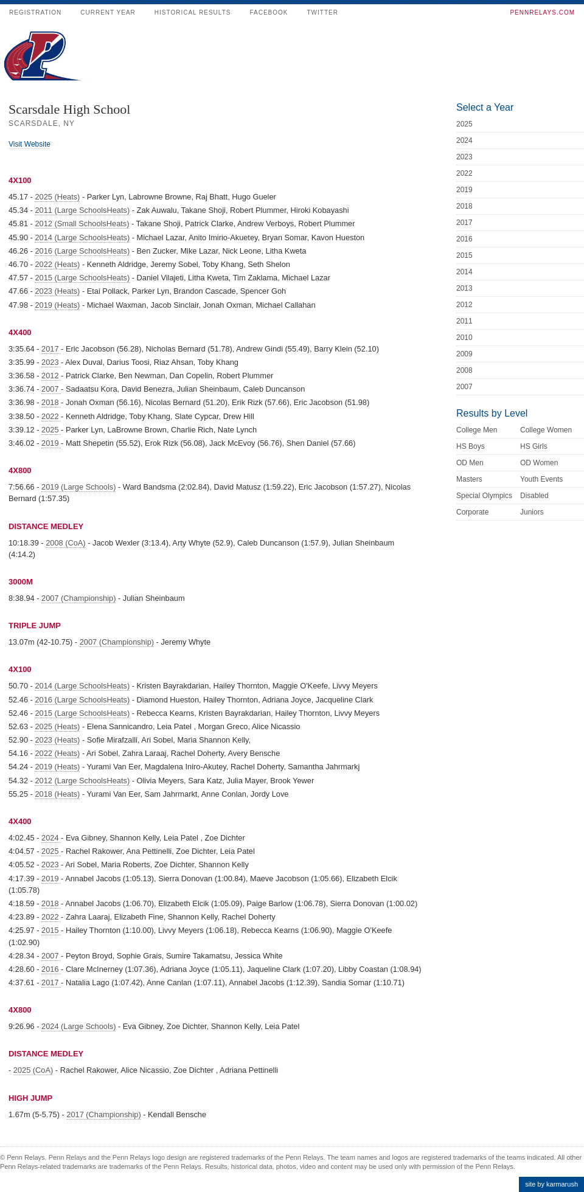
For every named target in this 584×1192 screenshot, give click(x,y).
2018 (51, 402)
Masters (469, 479)
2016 (51, 969)
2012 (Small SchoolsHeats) (82, 223)
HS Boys (470, 446)
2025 (51, 429)
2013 (464, 288)
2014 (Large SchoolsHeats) (82, 237)
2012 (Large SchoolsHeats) (82, 780)
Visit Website (29, 144)
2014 (464, 272)
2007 (51, 388)
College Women (546, 430)
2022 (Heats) (57, 264)
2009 (464, 354)
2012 (51, 375)
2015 (51, 930)
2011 (464, 321)
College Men (476, 430)
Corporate (472, 512)
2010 (464, 337)
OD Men (470, 463)
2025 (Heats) (57, 196)
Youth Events (541, 479)
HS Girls (534, 446)
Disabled (534, 495)
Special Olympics (484, 495)
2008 (464, 370)
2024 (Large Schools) (78, 1026)
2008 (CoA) (65, 542)
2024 (51, 837)
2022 (51, 416)
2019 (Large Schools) (78, 486)
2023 (51, 362)
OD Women (539, 463)
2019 (51, 443)
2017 (51, 348)
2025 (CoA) (33, 1070)
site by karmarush (551, 1184)
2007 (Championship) (78, 598)
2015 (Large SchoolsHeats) (82, 277)
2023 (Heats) (57, 291)
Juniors (532, 512)
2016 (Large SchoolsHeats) (82, 250)
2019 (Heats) (57, 305)
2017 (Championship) (103, 1114)
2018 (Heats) (57, 794)
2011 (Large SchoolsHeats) (82, 210)
